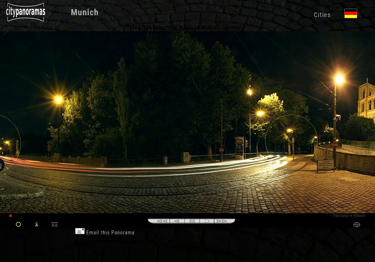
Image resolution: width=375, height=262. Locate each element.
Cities (322, 15)
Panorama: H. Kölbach (349, 216)
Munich (85, 12)
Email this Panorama (105, 232)
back (15, 216)
